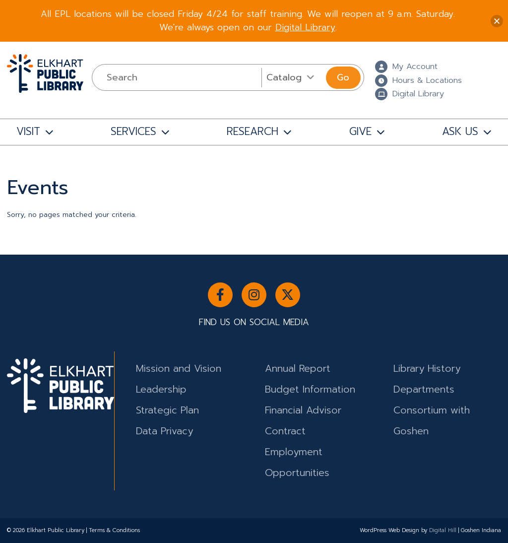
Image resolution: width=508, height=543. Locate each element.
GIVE (360, 131)
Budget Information (310, 389)
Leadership (161, 389)
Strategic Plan (167, 410)
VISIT (28, 131)
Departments (423, 389)
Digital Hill (442, 530)
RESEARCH (252, 131)
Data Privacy (164, 431)
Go (343, 77)
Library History (426, 368)
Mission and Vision (178, 368)
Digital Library (305, 27)
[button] (497, 21)
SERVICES (133, 131)
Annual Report (297, 368)
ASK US (460, 131)
